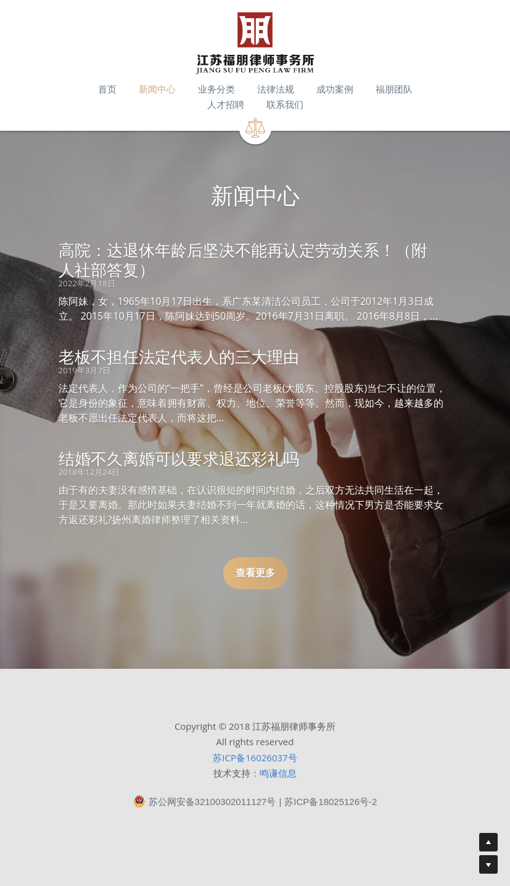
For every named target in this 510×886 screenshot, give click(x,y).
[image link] (255, 43)
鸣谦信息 (278, 777)
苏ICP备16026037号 (255, 761)
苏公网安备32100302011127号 (204, 805)
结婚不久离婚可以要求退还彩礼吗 (179, 458)
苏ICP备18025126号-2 (330, 805)
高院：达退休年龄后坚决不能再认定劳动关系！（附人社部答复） (243, 259)
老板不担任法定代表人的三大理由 (179, 357)
